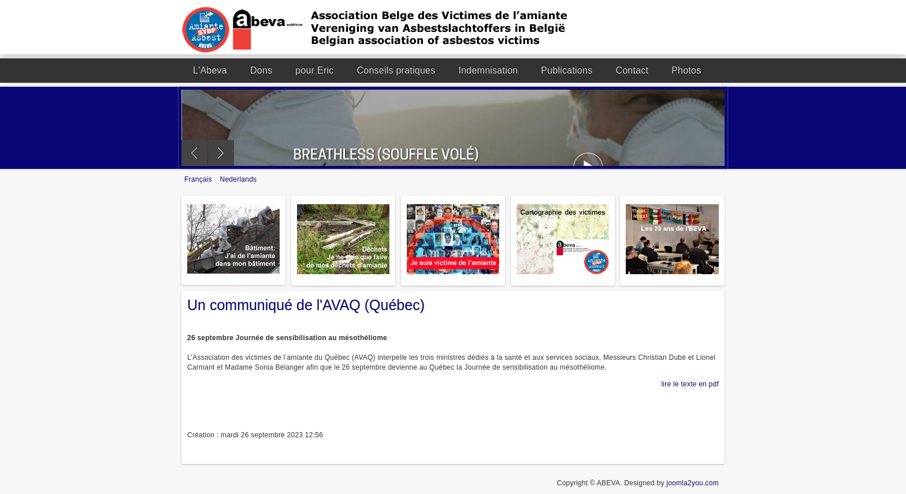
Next (221, 153)
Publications (566, 70)
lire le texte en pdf (690, 384)
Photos (686, 70)
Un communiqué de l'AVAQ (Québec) (306, 305)
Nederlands (238, 179)
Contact (631, 70)
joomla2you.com (692, 483)
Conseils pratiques (396, 70)
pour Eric (314, 70)
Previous (194, 153)
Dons (261, 70)
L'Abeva (210, 70)
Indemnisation (488, 70)
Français (199, 179)
